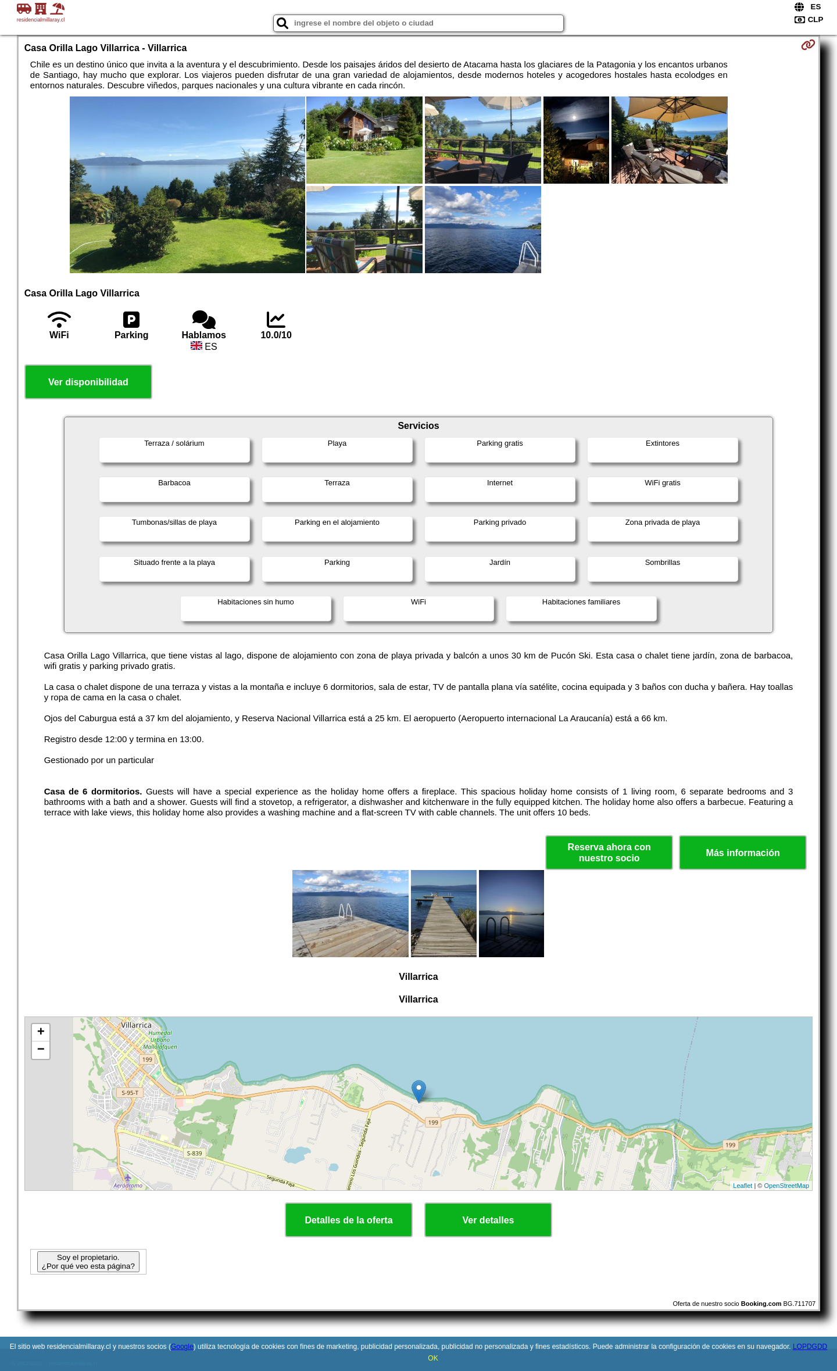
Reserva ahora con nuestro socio (609, 852)
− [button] (41, 1050)
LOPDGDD (810, 1347)
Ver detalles (488, 1220)
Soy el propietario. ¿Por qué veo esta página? (88, 1261)
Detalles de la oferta (348, 1220)
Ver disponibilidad (88, 382)
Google (182, 1347)
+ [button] (41, 1032)
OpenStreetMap (787, 1185)
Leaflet (742, 1185)
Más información (743, 853)
